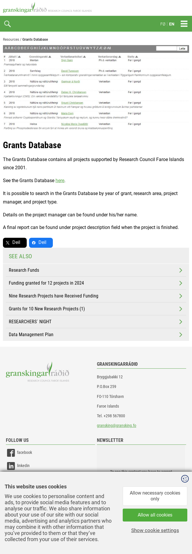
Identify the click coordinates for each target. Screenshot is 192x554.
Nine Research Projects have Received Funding (96, 296)
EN (171, 24)
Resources (11, 39)
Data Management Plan (96, 334)
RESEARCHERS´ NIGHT (96, 321)
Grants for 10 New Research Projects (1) (96, 308)
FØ (162, 24)
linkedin (18, 466)
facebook (19, 453)
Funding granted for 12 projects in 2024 (96, 283)
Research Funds (96, 270)
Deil (16, 242)
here (59, 180)
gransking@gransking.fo (116, 425)
